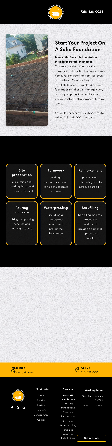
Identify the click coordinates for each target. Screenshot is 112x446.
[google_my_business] (24, 408)
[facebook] (12, 408)
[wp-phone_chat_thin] (77, 372)
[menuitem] (42, 395)
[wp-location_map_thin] (13, 372)
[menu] (6, 12)
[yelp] (18, 408)
